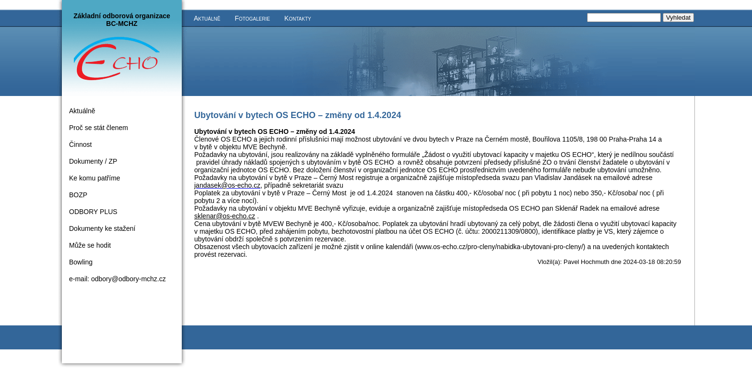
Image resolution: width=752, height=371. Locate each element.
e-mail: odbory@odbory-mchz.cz (117, 279)
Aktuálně (207, 18)
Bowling (81, 262)
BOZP (78, 195)
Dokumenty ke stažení (102, 228)
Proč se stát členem (98, 128)
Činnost (80, 144)
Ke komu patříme (94, 178)
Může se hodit (90, 245)
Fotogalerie (252, 18)
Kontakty (297, 18)
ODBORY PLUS (93, 211)
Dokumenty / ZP (93, 161)
